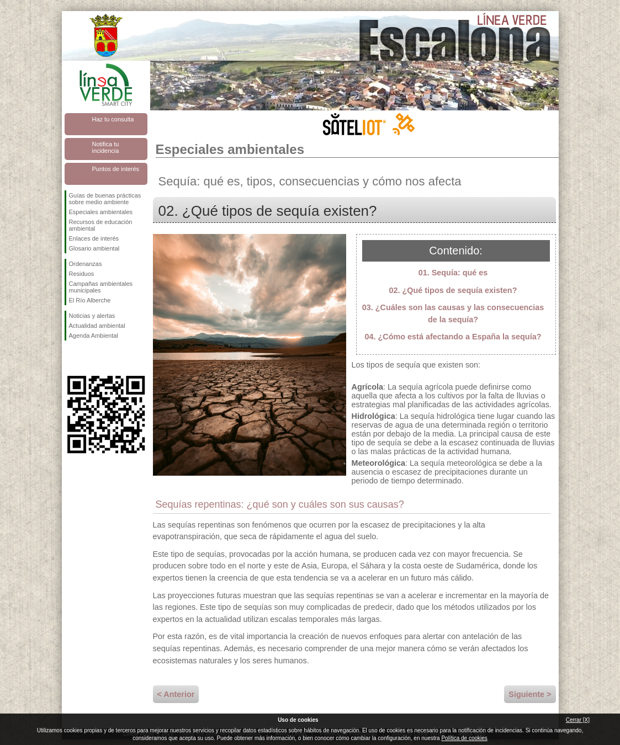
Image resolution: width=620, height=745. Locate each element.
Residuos (81, 273)
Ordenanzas (85, 263)
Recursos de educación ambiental (101, 225)
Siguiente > (529, 694)
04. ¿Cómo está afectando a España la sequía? (453, 336)
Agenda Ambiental (93, 335)
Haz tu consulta (113, 119)
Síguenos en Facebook (71, 358)
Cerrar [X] (578, 720)
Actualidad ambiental (97, 325)
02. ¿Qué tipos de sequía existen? (453, 290)
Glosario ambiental (94, 248)
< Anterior (176, 694)
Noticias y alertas (92, 315)
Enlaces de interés (94, 238)
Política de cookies (464, 738)
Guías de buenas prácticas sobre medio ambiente (105, 198)
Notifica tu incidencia (105, 147)
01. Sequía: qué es (453, 272)
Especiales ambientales (101, 212)
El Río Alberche (90, 300)
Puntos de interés (116, 169)
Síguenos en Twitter (89, 358)
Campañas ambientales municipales (101, 287)
